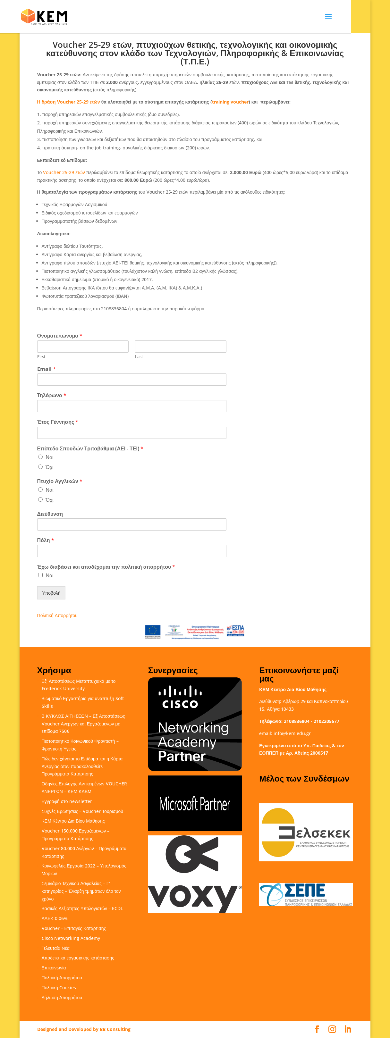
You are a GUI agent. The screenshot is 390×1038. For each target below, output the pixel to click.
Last (139, 356)
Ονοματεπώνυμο (60, 335)
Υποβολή (51, 593)
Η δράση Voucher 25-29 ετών (68, 102)
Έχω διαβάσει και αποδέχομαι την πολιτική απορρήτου (106, 567)
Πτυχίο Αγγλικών (59, 481)
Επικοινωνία (54, 968)
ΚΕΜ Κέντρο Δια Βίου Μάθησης (73, 821)
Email (46, 369)
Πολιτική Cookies (59, 987)
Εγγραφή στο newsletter (67, 801)
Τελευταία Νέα (56, 948)
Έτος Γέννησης (58, 422)
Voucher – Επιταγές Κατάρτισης (74, 928)
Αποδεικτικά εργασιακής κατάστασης (78, 958)
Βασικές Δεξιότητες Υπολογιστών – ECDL (82, 908)
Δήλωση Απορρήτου (62, 997)
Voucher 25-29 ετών (64, 172)
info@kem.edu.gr (292, 733)
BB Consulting (115, 1029)
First (41, 356)
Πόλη (45, 540)
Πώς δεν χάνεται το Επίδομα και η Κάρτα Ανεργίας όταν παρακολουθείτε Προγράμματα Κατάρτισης (82, 766)
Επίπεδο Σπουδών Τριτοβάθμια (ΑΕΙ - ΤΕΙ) (90, 448)
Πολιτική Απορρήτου (57, 615)
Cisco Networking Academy (71, 938)
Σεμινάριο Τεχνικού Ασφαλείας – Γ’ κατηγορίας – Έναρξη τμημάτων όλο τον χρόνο (81, 891)
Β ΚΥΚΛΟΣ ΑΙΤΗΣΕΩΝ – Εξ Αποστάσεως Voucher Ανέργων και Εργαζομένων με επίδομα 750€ (83, 723)
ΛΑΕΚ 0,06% (55, 918)
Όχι (50, 467)
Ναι (50, 457)
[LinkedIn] (348, 1029)
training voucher (230, 102)
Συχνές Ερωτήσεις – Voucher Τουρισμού (82, 811)
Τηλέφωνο (51, 395)
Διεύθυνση (50, 514)
